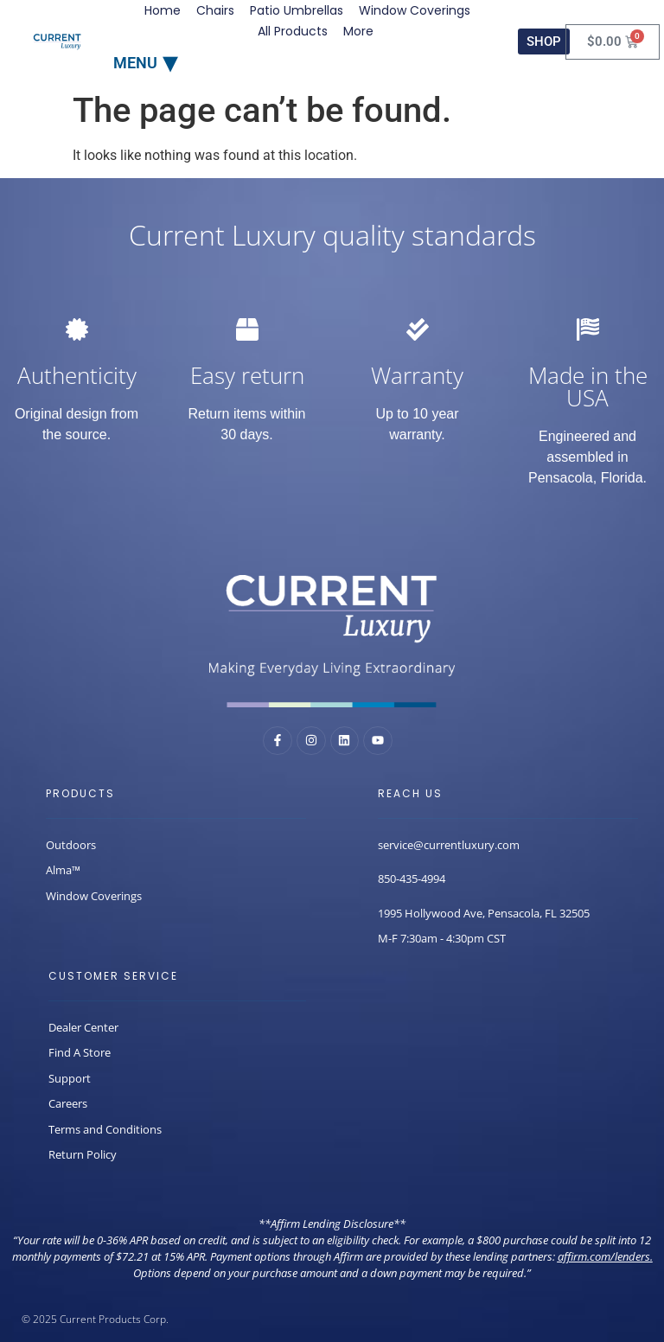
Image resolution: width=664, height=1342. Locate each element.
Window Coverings (414, 10)
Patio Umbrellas (296, 10)
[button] (146, 62)
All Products (293, 31)
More (358, 31)
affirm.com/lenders (604, 1256)
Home (162, 10)
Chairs (215, 10)
